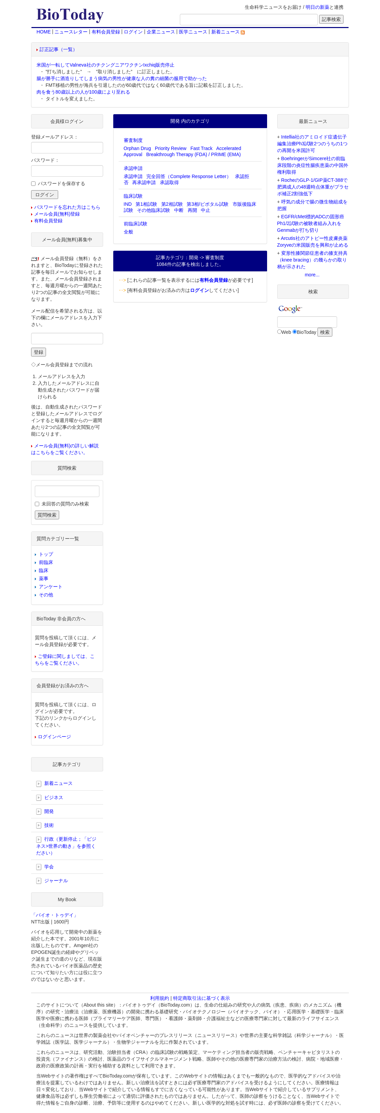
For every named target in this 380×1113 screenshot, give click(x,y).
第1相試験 (146, 204)
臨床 (43, 570)
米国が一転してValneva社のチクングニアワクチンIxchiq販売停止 (105, 65)
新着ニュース (228, 31)
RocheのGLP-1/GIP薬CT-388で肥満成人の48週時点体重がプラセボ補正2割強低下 (313, 186)
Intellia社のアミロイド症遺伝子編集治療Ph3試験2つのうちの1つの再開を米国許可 (312, 143)
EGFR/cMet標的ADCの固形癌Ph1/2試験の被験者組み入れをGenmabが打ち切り (311, 223)
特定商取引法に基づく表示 (201, 998)
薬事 (43, 578)
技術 (45, 825)
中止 (205, 210)
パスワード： (45, 160)
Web (286, 332)
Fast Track (201, 148)
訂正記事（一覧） (58, 49)
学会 (45, 867)
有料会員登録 (106, 31)
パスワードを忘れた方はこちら (67, 207)
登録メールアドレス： (54, 137)
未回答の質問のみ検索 (65, 503)
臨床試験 (133, 196)
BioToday (306, 332)
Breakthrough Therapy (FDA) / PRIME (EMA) (193, 154)
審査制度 (133, 140)
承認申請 (133, 168)
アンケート (51, 586)
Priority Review (170, 148)
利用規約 (159, 998)
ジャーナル (52, 881)
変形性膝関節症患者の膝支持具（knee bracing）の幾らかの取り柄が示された (312, 259)
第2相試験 (172, 204)
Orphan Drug (137, 148)
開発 (45, 812)
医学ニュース (193, 31)
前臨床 (46, 562)
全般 (128, 231)
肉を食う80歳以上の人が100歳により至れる (83, 92)
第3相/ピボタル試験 (208, 204)
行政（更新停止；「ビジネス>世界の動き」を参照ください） (66, 845)
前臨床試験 (135, 223)
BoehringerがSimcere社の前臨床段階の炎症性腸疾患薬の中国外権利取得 (312, 165)
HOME (44, 31)
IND (128, 204)
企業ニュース (161, 31)
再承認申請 (144, 182)
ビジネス (49, 798)
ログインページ (54, 736)
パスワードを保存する (61, 183)
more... (312, 274)
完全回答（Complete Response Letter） (188, 176)
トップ (46, 554)
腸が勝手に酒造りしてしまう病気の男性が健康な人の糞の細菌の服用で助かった (122, 78)
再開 (192, 210)
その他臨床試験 (153, 210)
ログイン (133, 31)
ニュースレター (71, 31)
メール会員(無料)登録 (57, 214)
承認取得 (169, 182)
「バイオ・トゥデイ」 (54, 915)
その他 (46, 594)
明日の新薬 (317, 7)
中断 (179, 210)
